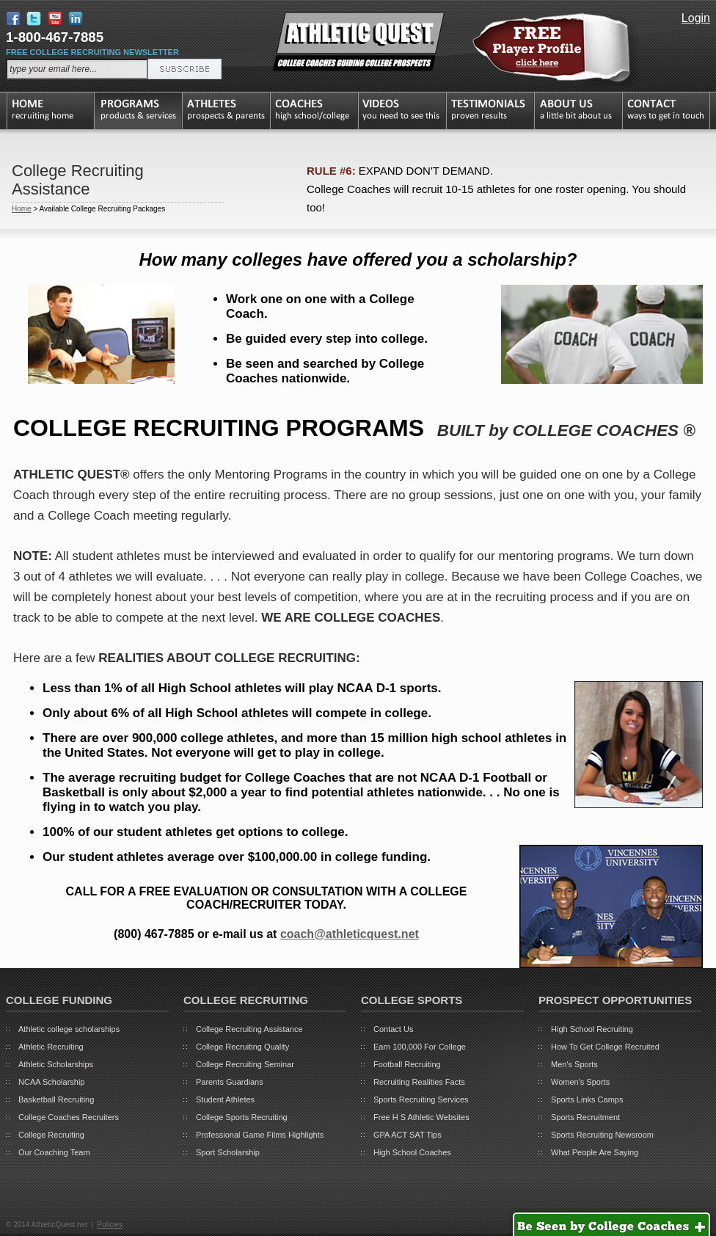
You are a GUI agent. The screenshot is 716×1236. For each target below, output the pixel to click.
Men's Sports (574, 1064)
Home (22, 209)
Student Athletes (225, 1099)
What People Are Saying (594, 1152)
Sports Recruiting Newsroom (602, 1134)
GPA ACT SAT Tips (407, 1134)
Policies (109, 1225)
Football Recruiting (407, 1064)
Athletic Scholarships (55, 1064)
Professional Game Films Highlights (260, 1134)
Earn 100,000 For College (419, 1046)
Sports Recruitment (585, 1117)
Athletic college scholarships (69, 1029)
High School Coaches (412, 1152)
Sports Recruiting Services (421, 1099)
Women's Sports (580, 1081)
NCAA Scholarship (51, 1081)
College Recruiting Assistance (249, 1029)
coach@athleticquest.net (349, 934)
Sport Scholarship (228, 1152)
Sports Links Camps (587, 1099)
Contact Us (393, 1029)
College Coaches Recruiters (68, 1117)
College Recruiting (51, 1134)
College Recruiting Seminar (245, 1064)
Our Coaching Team (54, 1152)
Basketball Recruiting (56, 1099)
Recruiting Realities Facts (419, 1081)
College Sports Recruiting (242, 1117)
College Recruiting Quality (242, 1046)
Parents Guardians (229, 1081)
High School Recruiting (592, 1029)
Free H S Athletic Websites (421, 1117)
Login (696, 18)
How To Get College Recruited (605, 1046)
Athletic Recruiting (51, 1046)
